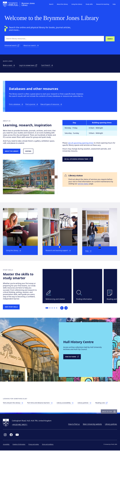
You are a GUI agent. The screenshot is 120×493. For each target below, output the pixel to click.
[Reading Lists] (11, 440)
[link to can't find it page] (51, 67)
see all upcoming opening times (82, 153)
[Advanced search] (12, 46)
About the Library (60, 4)
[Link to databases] (18, 111)
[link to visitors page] (15, 435)
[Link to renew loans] (32, 67)
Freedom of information (20, 486)
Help (112, 4)
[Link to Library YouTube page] (18, 476)
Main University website (90, 466)
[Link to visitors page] (33, 164)
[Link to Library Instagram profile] (6, 476)
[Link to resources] (56, 111)
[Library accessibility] (72, 435)
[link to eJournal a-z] (35, 111)
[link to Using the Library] (16, 266)
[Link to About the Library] (14, 164)
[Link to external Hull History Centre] (73, 383)
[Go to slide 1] (48, 330)
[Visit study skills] (14, 330)
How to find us (72, 466)
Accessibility (8, 486)
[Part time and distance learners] (45, 435)
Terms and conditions (49, 486)
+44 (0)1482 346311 (21, 466)
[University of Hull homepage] (20, 4)
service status (97, 194)
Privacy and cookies (35, 486)
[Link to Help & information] (90, 267)
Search (50, 4)
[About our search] (33, 46)
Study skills (87, 4)
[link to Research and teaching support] (60, 265)
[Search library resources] (110, 39)
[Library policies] (92, 435)
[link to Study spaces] (11, 67)
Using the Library (75, 4)
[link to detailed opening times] (81, 169)
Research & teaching (101, 4)
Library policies (109, 466)
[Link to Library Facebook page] (12, 476)
